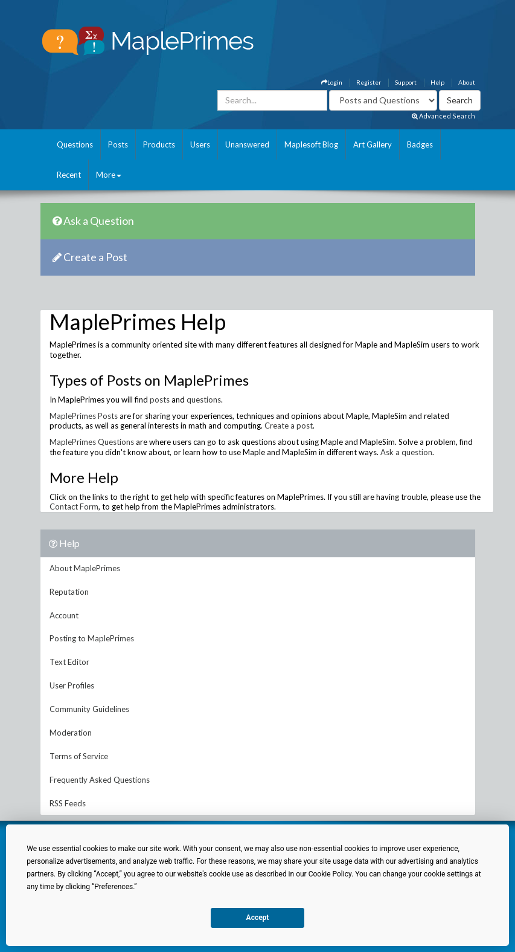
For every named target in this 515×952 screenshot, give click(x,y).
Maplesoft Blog (311, 144)
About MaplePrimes (85, 568)
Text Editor (69, 662)
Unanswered (247, 144)
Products (159, 144)
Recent (69, 175)
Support (406, 82)
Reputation (69, 592)
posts (160, 399)
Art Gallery (372, 144)
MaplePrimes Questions (92, 442)
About (466, 82)
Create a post (288, 425)
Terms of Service (79, 756)
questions (204, 399)
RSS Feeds (68, 803)
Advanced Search (443, 116)
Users (200, 144)
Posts (118, 144)
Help (437, 82)
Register (368, 82)
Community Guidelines (89, 709)
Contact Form (74, 506)
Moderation (71, 732)
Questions (75, 144)
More (108, 175)
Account (64, 615)
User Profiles (72, 685)
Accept (257, 917)
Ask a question (406, 452)
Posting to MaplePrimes (92, 638)
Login (331, 82)
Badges (420, 144)
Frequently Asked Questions (100, 780)
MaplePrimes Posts (84, 416)
